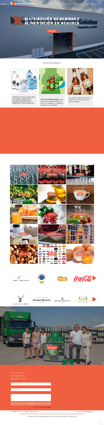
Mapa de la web (34, 411)
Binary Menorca (89, 411)
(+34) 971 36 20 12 (18, 373)
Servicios (57, 4)
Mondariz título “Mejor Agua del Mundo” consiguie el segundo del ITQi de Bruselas (23, 100)
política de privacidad (46, 407)
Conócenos (52, 348)
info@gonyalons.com (19, 376)
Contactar (31, 403)
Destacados (50, 4)
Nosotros (75, 4)
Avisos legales (25, 411)
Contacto (87, 4)
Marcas (70, 4)
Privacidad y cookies (16, 411)
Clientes (81, 4)
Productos (63, 4)
